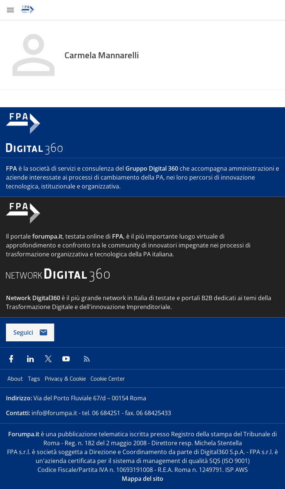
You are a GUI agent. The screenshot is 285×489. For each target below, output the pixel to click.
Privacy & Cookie (66, 378)
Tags (34, 378)
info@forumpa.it (54, 413)
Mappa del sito (142, 479)
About (15, 378)
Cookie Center (108, 378)
